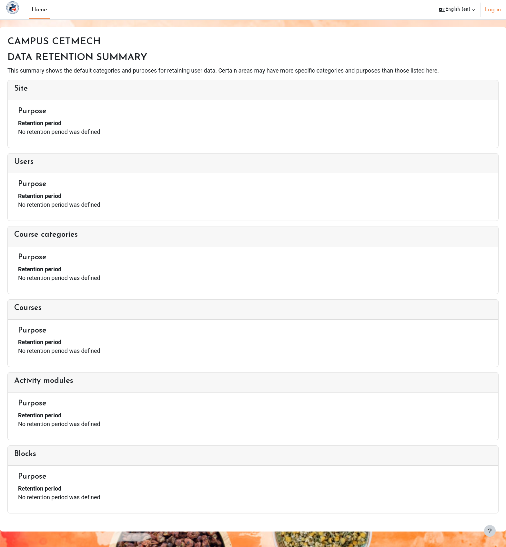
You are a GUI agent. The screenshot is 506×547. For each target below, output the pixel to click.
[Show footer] (490, 531)
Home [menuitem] (39, 10)
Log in (492, 10)
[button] (457, 9)
